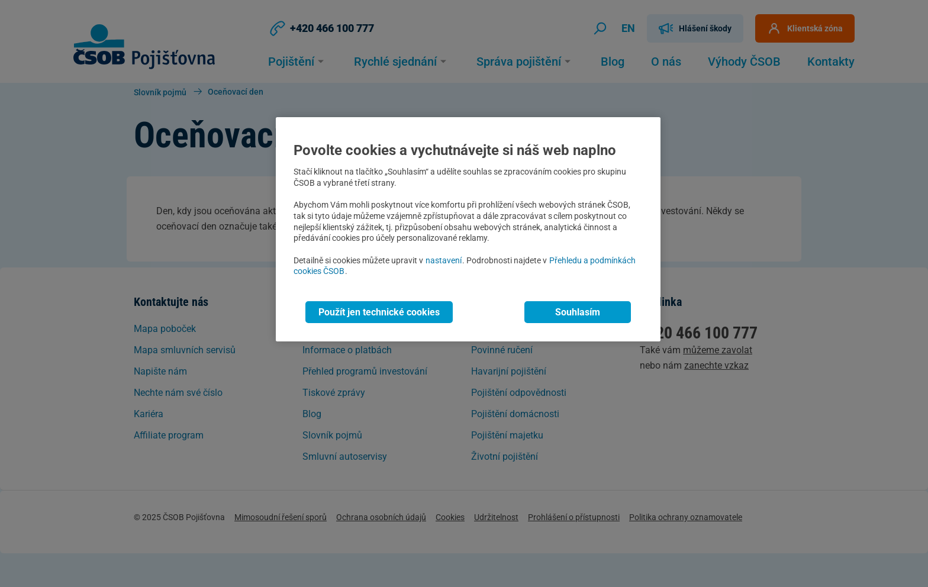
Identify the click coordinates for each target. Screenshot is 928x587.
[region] (468, 229)
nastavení (444, 261)
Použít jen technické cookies (379, 312)
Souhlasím (577, 312)
